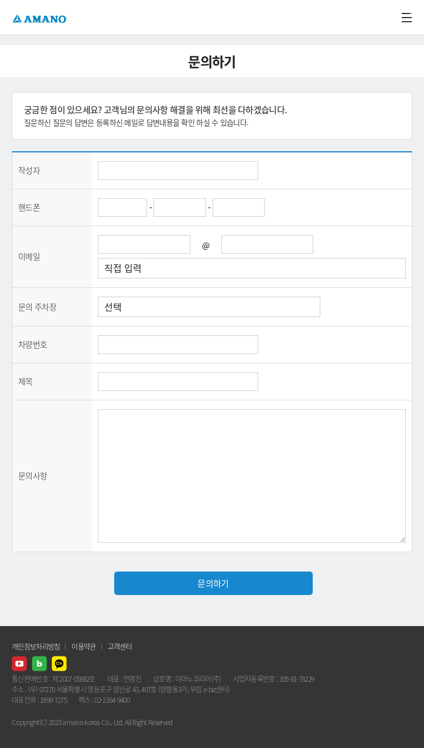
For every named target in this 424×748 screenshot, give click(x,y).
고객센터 (120, 646)
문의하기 (212, 583)
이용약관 (83, 646)
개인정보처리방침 (36, 646)
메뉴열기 (406, 17)
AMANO (41, 17)
